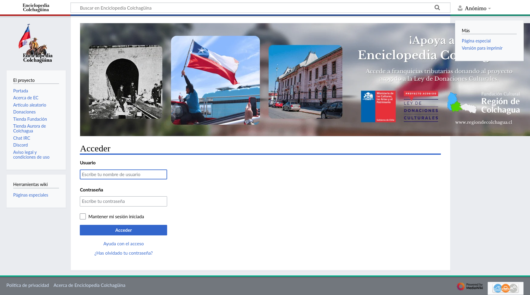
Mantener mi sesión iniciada (116, 216)
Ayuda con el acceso (123, 243)
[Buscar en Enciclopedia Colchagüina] (260, 7)
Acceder (123, 230)
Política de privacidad (27, 285)
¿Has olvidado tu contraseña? (123, 253)
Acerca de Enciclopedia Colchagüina (90, 285)
